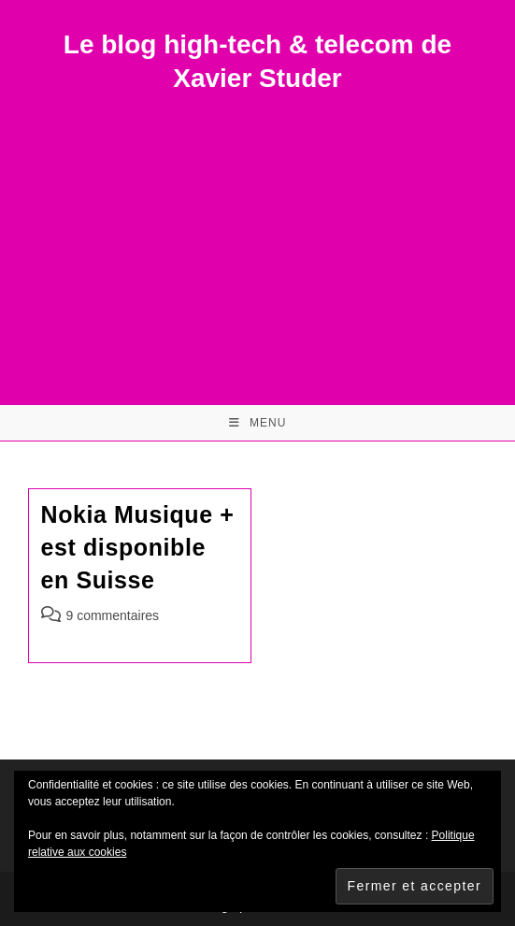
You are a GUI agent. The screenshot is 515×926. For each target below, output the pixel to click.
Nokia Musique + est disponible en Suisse (138, 547)
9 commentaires (113, 615)
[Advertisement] (257, 237)
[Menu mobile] (258, 423)
